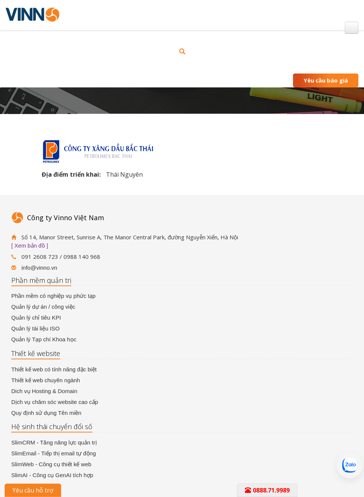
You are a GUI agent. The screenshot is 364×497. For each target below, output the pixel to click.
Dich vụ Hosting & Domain (44, 391)
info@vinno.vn (39, 267)
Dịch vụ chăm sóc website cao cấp (54, 402)
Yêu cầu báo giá (326, 80)
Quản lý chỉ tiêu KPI (36, 317)
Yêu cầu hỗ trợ (32, 490)
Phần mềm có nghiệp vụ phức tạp (53, 296)
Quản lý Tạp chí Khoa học (43, 339)
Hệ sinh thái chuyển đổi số (51, 426)
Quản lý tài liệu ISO (35, 328)
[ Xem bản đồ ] (29, 245)
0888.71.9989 (267, 490)
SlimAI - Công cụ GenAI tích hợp (52, 475)
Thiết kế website (35, 353)
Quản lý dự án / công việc (43, 306)
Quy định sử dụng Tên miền (46, 413)
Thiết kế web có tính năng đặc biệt (54, 369)
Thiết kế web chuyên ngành (45, 380)
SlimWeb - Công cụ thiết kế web (51, 464)
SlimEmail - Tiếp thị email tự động (53, 453)
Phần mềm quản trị (41, 280)
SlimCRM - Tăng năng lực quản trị (54, 442)
